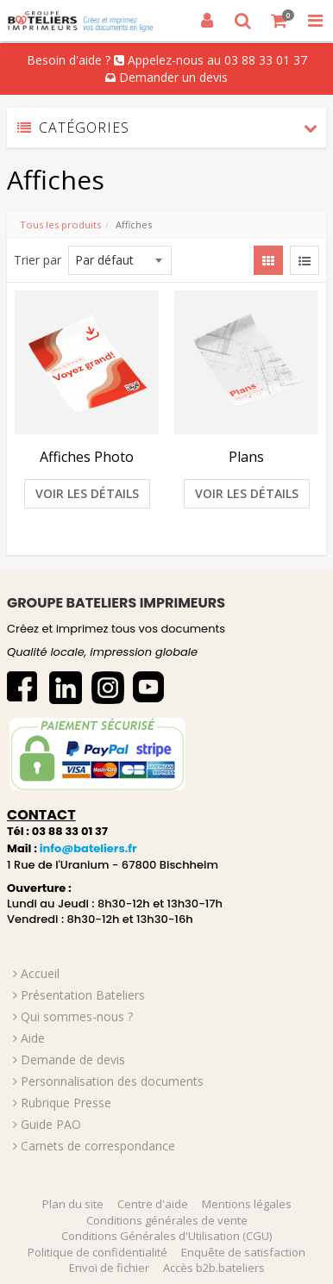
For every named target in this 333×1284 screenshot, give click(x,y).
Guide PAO (51, 1124)
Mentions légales (247, 1204)
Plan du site (73, 1204)
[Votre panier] (279, 20)
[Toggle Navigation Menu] (315, 20)
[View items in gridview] (268, 260)
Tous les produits (60, 224)
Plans (246, 456)
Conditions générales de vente (167, 1220)
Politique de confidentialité (97, 1252)
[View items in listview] (304, 260)
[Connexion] (207, 20)
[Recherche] (243, 20)
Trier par (37, 260)
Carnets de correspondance (98, 1146)
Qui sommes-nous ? (77, 1016)
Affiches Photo (87, 456)
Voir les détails (87, 493)
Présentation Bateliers (83, 995)
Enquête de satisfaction (243, 1252)
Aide (33, 1038)
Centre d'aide (152, 1204)
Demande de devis (73, 1059)
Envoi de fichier (109, 1267)
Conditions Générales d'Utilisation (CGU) (166, 1235)
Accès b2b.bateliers (214, 1267)
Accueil (40, 973)
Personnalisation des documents (112, 1081)
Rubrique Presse (66, 1102)
